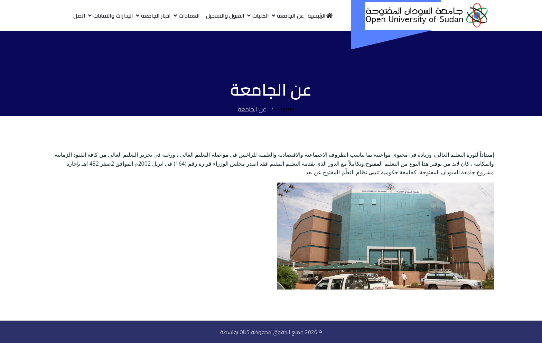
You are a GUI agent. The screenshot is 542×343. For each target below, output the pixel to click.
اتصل (79, 15)
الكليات (260, 15)
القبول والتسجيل (225, 15)
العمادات (189, 15)
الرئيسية (320, 15)
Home (286, 109)
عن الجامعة (290, 15)
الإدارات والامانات (113, 15)
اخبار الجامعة (156, 15)
